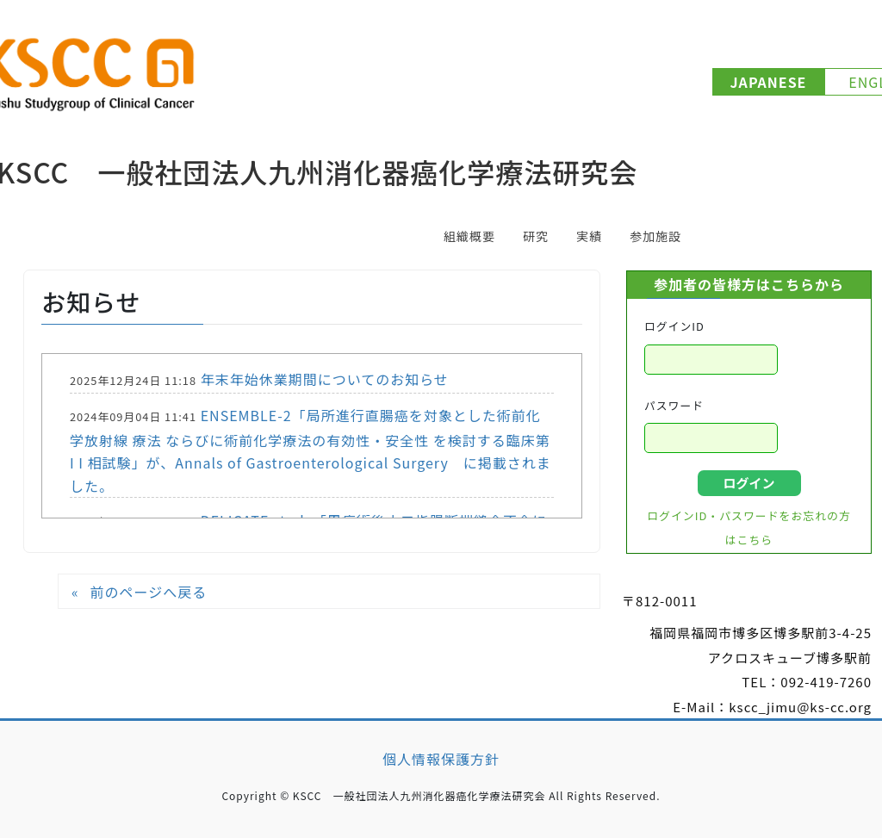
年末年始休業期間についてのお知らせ (325, 379)
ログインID (674, 326)
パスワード (674, 405)
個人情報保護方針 (441, 758)
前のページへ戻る (148, 591)
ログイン (748, 483)
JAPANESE (768, 81)
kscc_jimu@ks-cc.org (800, 707)
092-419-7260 (826, 682)
